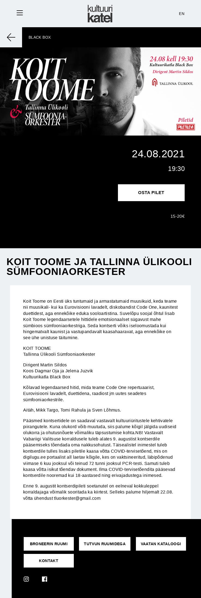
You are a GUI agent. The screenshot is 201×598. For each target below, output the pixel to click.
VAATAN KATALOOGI (161, 544)
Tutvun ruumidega (105, 544)
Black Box (40, 37)
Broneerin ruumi (49, 544)
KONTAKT (48, 561)
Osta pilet (151, 192)
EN (181, 13)
